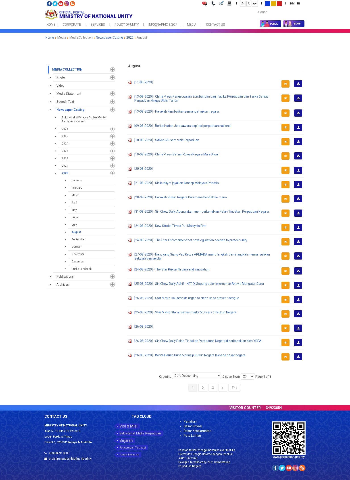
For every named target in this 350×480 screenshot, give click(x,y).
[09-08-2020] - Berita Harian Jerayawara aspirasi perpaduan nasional (182, 126)
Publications (65, 276)
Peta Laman (192, 435)
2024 (65, 143)
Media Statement (68, 93)
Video (60, 85)
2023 (65, 151)
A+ (254, 3)
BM (292, 3)
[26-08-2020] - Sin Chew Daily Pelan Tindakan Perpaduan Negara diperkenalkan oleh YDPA (197, 341)
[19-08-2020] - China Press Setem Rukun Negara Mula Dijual (176, 154)
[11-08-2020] (143, 82)
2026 (65, 128)
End (234, 388)
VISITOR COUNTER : (255, 408)
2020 (129, 37)
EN (298, 3)
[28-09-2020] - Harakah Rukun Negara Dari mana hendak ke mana (180, 197)
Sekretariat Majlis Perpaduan (140, 433)
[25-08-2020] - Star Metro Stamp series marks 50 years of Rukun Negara (185, 312)
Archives (62, 284)
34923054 (283, 408)
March (75, 195)
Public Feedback (82, 268)
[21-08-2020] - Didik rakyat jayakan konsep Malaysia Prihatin (176, 183)
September (78, 239)
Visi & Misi (128, 426)
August (76, 232)
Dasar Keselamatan (197, 431)
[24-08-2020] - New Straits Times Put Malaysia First (170, 226)
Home (50, 37)
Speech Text (65, 101)
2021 (65, 165)
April (74, 202)
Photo (60, 77)
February (77, 187)
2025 (65, 136)
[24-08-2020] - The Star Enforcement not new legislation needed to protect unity (190, 240)
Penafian (190, 421)
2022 (65, 158)
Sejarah (126, 440)
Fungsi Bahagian (129, 454)
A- (243, 3)
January (77, 180)
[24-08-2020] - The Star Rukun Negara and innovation (171, 269)
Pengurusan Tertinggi (132, 447)
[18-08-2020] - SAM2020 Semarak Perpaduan (166, 140)
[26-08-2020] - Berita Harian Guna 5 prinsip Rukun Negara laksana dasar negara (190, 355)
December (78, 261)
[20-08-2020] (143, 168)
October (76, 246)
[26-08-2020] (143, 326)
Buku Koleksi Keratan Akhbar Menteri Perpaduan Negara (84, 119)
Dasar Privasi (193, 426)
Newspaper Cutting (109, 37)
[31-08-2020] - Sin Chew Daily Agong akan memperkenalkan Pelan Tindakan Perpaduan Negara (201, 211)
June (75, 217)
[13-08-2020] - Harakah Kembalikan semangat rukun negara (176, 111)
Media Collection (67, 69)
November (78, 254)
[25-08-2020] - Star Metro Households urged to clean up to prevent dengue (186, 298)
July (74, 224)
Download (299, 101)
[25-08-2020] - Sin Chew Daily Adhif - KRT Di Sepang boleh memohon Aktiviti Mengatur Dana (199, 283)
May (74, 210)
